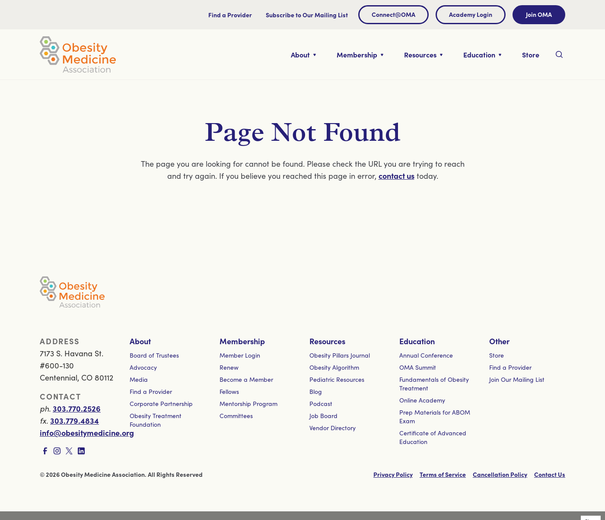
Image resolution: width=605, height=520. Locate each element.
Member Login (240, 355)
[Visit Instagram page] (57, 451)
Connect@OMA (393, 14)
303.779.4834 (74, 420)
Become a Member (246, 379)
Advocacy (143, 367)
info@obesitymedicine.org (87, 432)
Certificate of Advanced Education (432, 437)
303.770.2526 (77, 408)
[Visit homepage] (78, 54)
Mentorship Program (248, 403)
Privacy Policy (393, 474)
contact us (396, 175)
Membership (242, 341)
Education (417, 341)
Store (496, 355)
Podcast (320, 403)
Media (139, 379)
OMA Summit (417, 367)
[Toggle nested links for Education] (482, 54)
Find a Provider (230, 14)
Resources (327, 341)
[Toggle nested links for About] (303, 54)
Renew (229, 367)
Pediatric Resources (336, 379)
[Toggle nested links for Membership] (360, 54)
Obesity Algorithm (334, 367)
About (140, 341)
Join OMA (539, 14)
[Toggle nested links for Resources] (423, 54)
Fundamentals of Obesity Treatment (434, 383)
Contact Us (549, 474)
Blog (315, 391)
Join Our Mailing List (516, 379)
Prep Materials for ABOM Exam (434, 416)
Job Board (323, 415)
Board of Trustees (154, 355)
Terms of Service (443, 474)
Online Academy (422, 400)
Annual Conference (426, 355)
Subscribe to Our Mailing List (307, 14)
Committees (236, 415)
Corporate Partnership (161, 403)
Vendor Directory (332, 427)
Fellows (229, 391)
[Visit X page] (69, 451)
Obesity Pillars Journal (339, 355)
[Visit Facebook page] (45, 451)
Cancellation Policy (500, 474)
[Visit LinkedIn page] (81, 451)
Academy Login (470, 14)
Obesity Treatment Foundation (156, 419)
